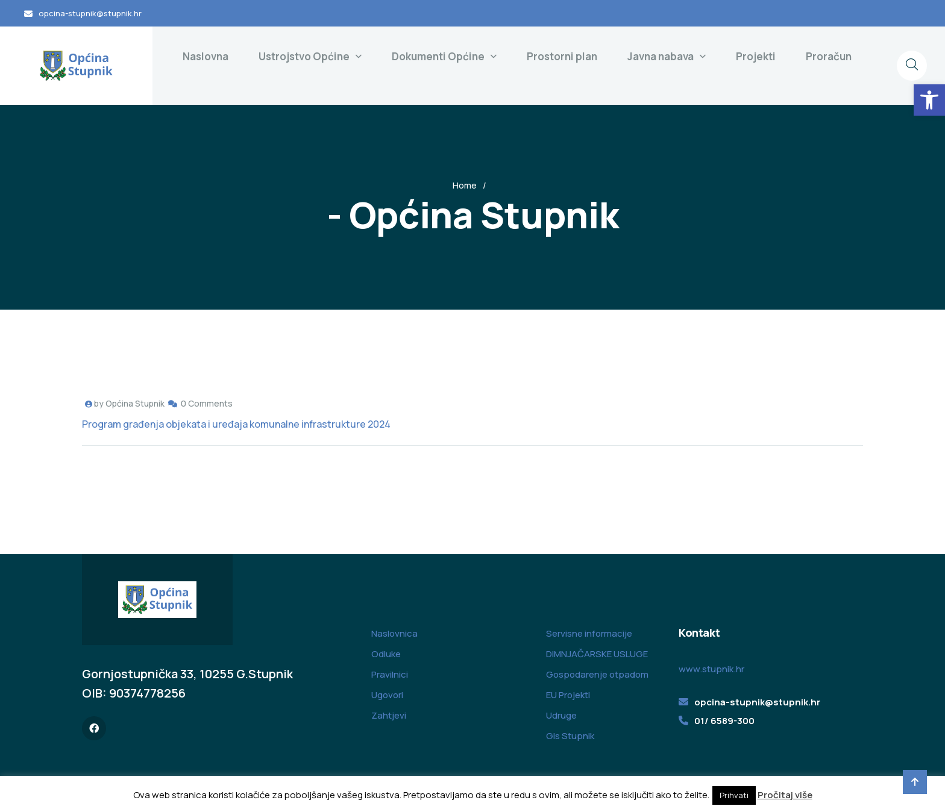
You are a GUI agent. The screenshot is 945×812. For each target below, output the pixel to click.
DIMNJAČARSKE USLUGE (597, 654)
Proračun (829, 56)
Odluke (386, 654)
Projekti (756, 56)
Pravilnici (389, 674)
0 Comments (207, 403)
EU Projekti (568, 695)
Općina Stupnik (135, 403)
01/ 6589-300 (724, 720)
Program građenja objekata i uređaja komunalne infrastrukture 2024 (236, 424)
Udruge (561, 715)
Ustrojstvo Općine (304, 56)
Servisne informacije (589, 633)
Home (465, 185)
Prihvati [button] (734, 795)
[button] (929, 100)
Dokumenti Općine (438, 56)
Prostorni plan (562, 56)
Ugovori (387, 695)
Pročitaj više (785, 795)
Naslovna (205, 56)
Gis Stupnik (570, 735)
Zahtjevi (388, 715)
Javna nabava (660, 56)
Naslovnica (394, 633)
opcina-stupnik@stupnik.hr (90, 13)
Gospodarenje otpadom (597, 674)
